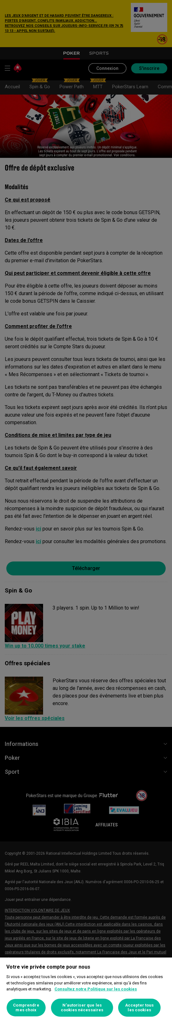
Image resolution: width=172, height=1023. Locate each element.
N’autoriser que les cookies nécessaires (82, 1008)
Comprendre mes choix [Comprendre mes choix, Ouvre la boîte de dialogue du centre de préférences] (26, 1008)
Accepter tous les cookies (139, 1008)
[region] (86, 990)
